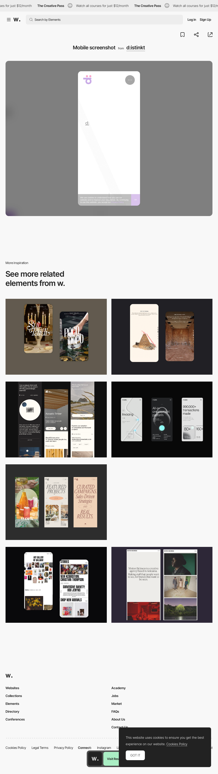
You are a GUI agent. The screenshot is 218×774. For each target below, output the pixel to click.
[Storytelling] (162, 337)
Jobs (114, 696)
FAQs (115, 711)
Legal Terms (40, 748)
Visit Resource (116, 759)
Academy (118, 688)
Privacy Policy (63, 748)
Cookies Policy (16, 748)
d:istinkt (135, 47)
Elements (12, 704)
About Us (118, 719)
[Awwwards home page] (95, 759)
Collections (14, 696)
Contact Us (119, 727)
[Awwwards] (16, 19)
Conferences (15, 719)
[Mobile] (56, 419)
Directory (12, 711)
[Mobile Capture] (56, 337)
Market (116, 704)
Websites (12, 688)
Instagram (104, 748)
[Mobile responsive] (162, 585)
